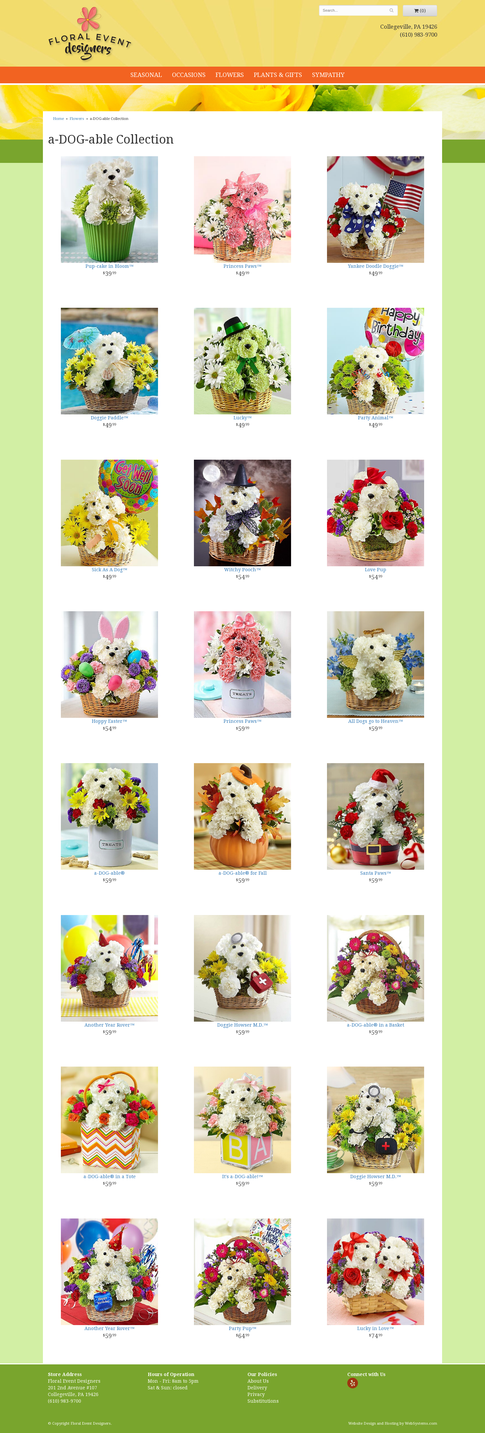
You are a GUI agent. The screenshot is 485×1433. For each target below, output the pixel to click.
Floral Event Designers (91, 35)
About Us (258, 1381)
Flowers (230, 74)
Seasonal (146, 74)
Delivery (257, 1387)
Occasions (189, 74)
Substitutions (263, 1401)
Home (58, 119)
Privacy (256, 1394)
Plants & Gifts (278, 74)
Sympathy (328, 74)
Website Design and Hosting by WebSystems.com (392, 1423)
